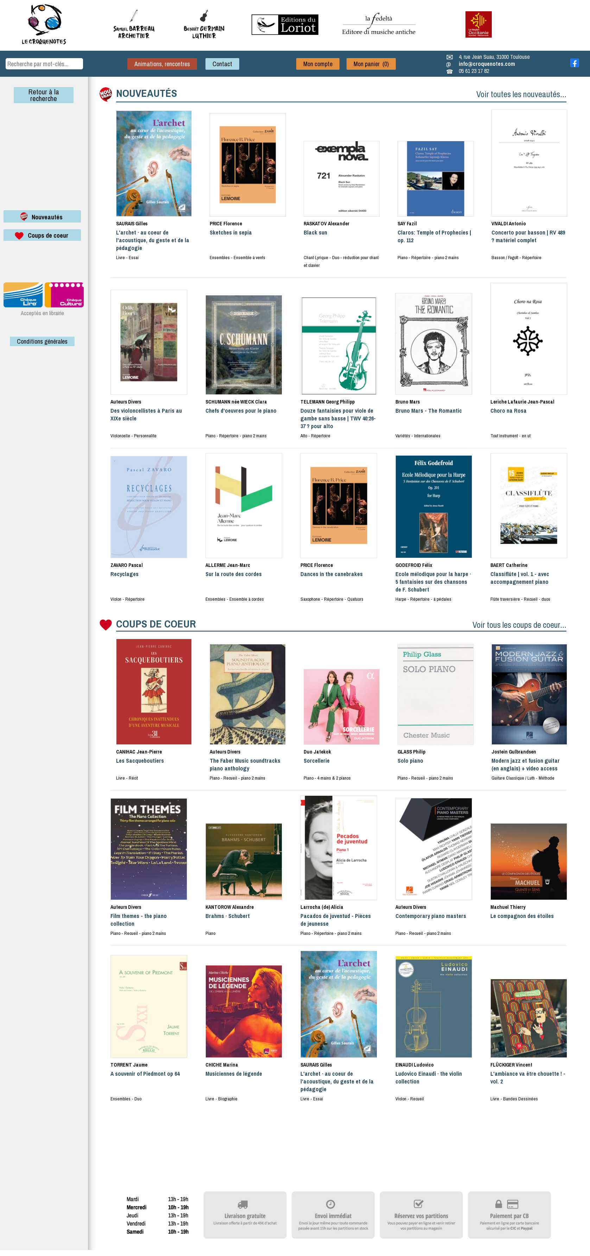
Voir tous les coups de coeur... (519, 624)
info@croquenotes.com (487, 64)
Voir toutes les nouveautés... (521, 94)
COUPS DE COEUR (156, 624)
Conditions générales (42, 341)
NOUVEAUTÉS (146, 93)
